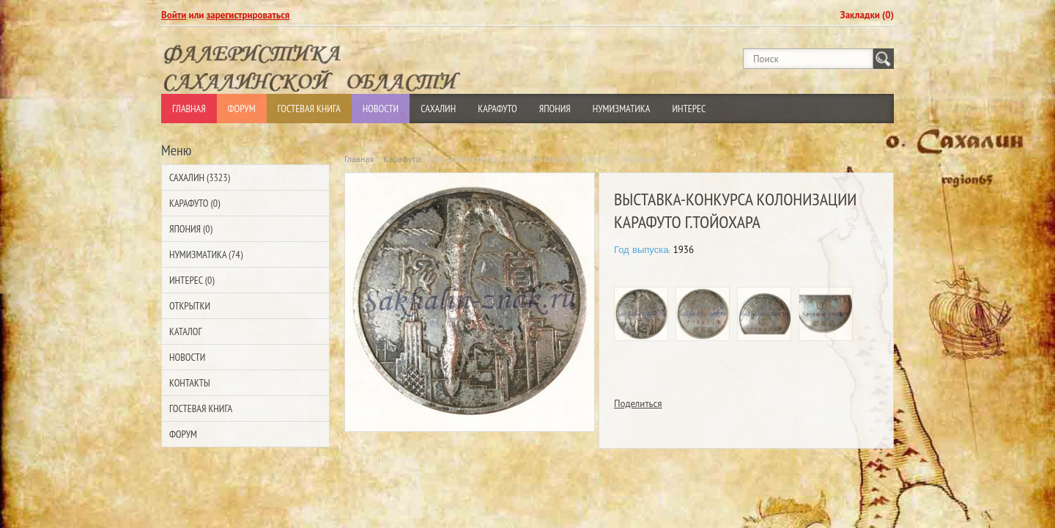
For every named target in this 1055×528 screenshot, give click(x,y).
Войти (173, 15)
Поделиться (638, 403)
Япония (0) (190, 228)
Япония (555, 108)
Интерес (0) (191, 280)
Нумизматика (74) (206, 254)
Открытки (189, 305)
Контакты (189, 382)
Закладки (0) (867, 15)
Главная (189, 108)
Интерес (689, 108)
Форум (242, 108)
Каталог (185, 331)
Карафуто (497, 108)
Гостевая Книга (309, 108)
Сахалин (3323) (199, 177)
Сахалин (438, 108)
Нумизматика (622, 108)
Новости (381, 108)
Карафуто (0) (194, 203)
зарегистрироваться (248, 15)
